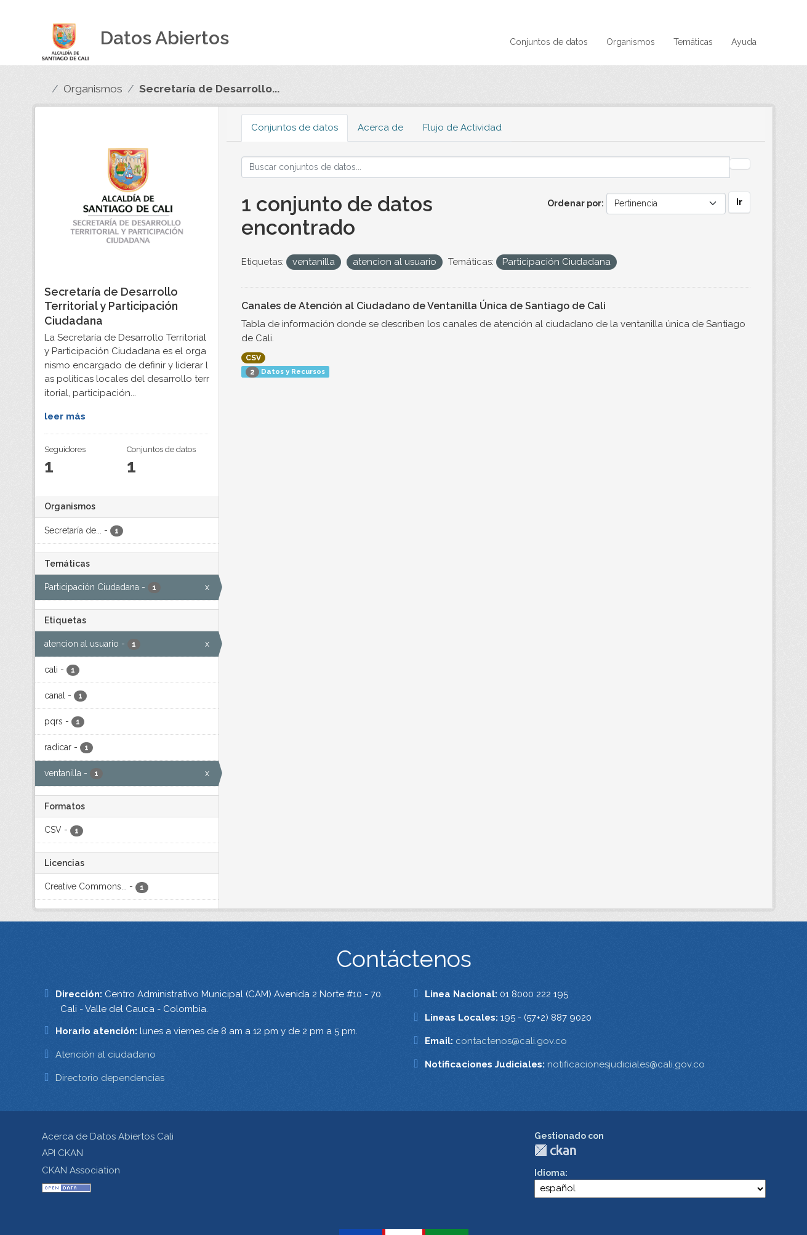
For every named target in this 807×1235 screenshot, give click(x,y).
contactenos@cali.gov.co (511, 1041)
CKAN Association (81, 1170)
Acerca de (380, 127)
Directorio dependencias (109, 1077)
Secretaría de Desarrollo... (209, 89)
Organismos (630, 42)
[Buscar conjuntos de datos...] (485, 167)
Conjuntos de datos (549, 42)
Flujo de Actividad (462, 127)
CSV (253, 358)
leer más (65, 416)
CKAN (555, 1150)
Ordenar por (574, 203)
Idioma (549, 1173)
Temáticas (693, 42)
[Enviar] (739, 163)
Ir (739, 202)
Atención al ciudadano (105, 1054)
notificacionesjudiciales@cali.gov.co (626, 1064)
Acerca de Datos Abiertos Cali (108, 1136)
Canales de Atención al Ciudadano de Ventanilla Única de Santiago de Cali (423, 306)
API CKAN (62, 1153)
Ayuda (744, 42)
